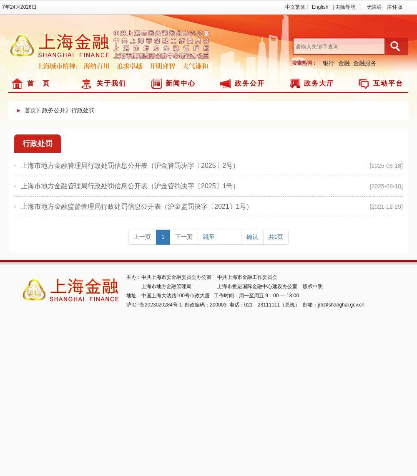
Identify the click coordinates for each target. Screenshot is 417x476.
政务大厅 (319, 83)
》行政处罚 (80, 110)
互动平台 (388, 83)
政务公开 (250, 83)
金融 (344, 63)
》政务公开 (50, 110)
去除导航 (345, 7)
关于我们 (111, 83)
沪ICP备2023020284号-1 (154, 305)
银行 (328, 63)
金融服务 (365, 63)
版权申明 (313, 286)
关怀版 (394, 7)
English (320, 7)
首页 (30, 110)
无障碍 (374, 7)
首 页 (38, 83)
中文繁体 (295, 7)
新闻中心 (181, 83)
